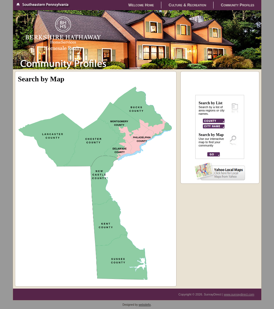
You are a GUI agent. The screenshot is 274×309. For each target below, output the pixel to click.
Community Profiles (237, 5)
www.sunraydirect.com (239, 294)
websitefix (145, 304)
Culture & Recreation (187, 5)
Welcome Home (141, 5)
